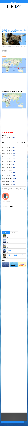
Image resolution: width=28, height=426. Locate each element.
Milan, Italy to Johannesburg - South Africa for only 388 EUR (16, 245)
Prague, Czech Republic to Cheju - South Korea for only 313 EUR (16, 235)
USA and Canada (6, 0)
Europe (11, 0)
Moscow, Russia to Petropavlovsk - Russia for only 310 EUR (15, 240)
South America (22, 0)
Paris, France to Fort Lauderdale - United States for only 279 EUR (15, 250)
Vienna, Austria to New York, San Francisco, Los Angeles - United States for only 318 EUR (16, 255)
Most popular (14, 232)
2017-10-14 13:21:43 (5, 206)
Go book (14, 137)
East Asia (13, 0)
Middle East (17, 0)
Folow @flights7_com (22, 265)
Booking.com (4, 56)
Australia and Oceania (14, 2)
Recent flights (5, 232)
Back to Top (25, 422)
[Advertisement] (14, 17)
